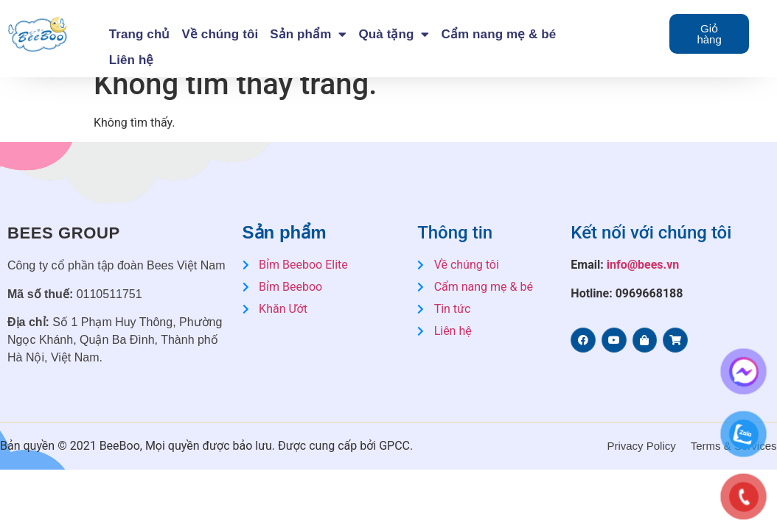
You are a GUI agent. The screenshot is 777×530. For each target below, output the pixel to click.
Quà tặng (393, 34)
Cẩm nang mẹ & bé (499, 34)
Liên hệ (131, 60)
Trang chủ (139, 34)
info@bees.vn (643, 265)
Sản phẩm (308, 34)
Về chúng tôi (219, 34)
